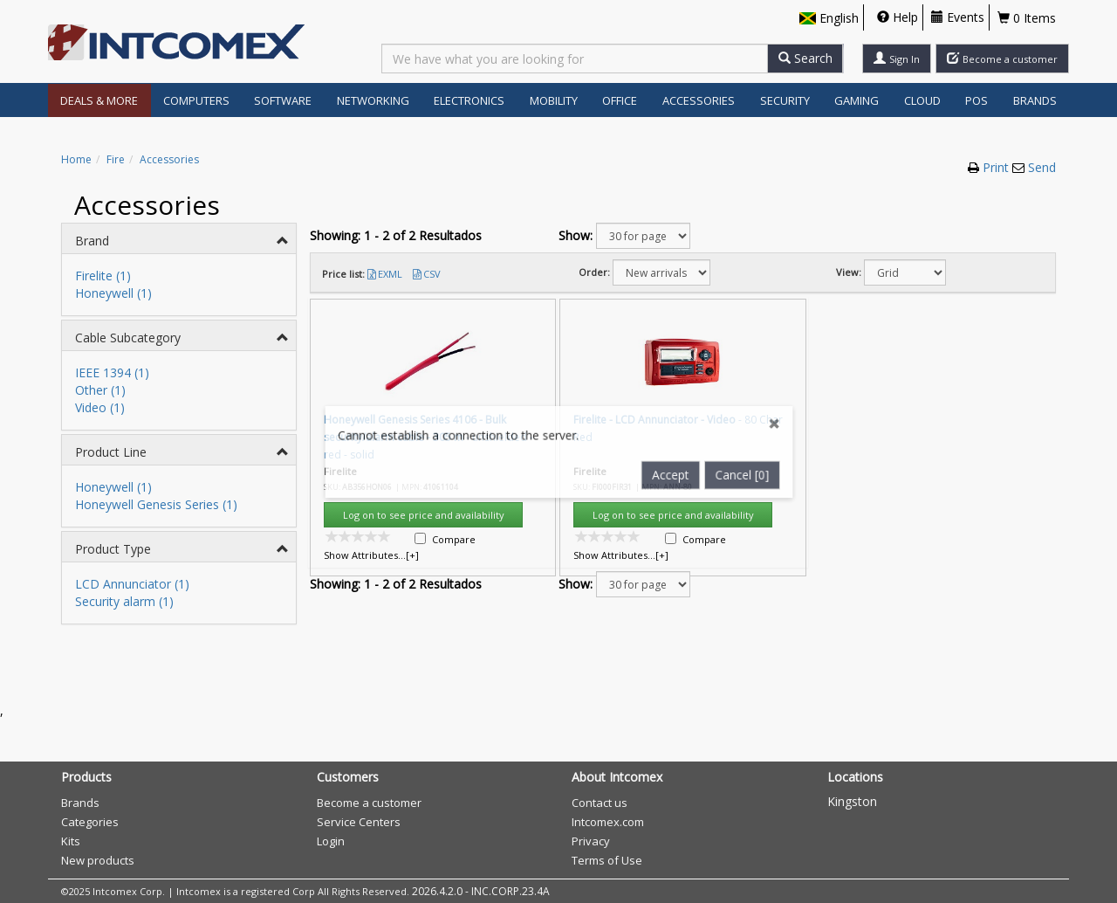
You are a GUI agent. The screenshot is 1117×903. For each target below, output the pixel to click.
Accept (674, 404)
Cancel (749, 404)
